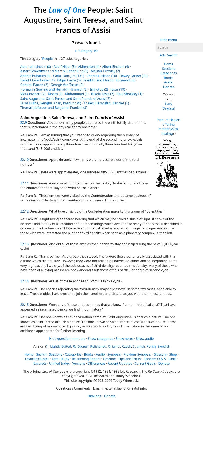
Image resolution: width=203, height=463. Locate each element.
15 (27, 304)
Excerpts (40, 363)
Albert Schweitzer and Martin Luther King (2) (54, 71)
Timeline (109, 359)
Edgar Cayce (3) (69, 80)
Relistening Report (86, 359)
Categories (168, 73)
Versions (78, 363)
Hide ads (94, 396)
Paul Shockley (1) (129, 94)
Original (168, 108)
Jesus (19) (117, 89)
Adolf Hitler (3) (65, 66)
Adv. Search (168, 55)
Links (172, 359)
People (47, 58)
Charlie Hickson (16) (102, 75)
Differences (96, 363)
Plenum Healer (169, 127)
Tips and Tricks (129, 359)
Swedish (163, 346)
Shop (173, 354)
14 (27, 281)
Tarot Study (60, 359)
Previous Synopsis (137, 354)
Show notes (124, 338)
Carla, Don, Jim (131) (68, 75)
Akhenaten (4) (88, 66)
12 (27, 211)
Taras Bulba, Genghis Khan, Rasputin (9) (50, 103)
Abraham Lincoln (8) (35, 66)
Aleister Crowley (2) (105, 71)
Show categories (100, 338)
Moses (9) (55, 94)
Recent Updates (120, 363)
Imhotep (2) (99, 89)
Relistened (98, 346)
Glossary (160, 354)
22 (22, 122)
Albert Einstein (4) (115, 66)
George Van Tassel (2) (67, 84)
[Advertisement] (100, 430)
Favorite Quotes (37, 359)
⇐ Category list (86, 51)
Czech (126, 346)
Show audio (145, 338)
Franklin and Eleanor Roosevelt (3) (109, 80)
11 (27, 183)
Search (41, 354)
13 (27, 244)
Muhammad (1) (77, 94)
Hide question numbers (67, 338)
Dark (168, 104)
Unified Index (59, 363)
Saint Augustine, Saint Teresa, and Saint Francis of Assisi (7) (65, 98)
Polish (151, 346)
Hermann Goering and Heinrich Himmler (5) (53, 89)
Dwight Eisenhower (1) (37, 80)
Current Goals (145, 363)
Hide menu (168, 40)
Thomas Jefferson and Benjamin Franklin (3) (53, 107)
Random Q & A (154, 359)
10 (27, 159)
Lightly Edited (60, 346)
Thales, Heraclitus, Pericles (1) (106, 103)
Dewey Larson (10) (133, 75)
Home (168, 64)
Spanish (139, 346)
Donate (168, 87)
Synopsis (114, 354)
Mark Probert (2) (32, 94)
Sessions (168, 68)
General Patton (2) (34, 84)
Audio (168, 82)
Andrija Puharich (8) (35, 75)
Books (168, 78)
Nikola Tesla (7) (102, 94)
